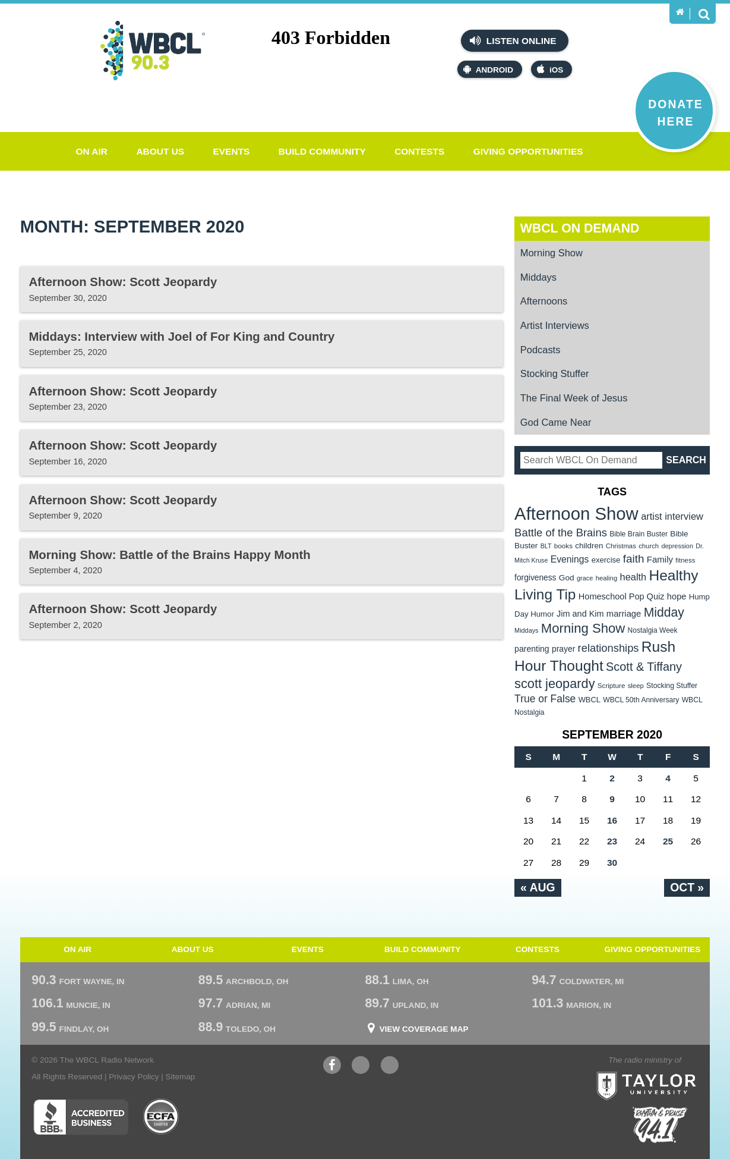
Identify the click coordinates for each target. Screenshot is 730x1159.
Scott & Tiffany (644, 666)
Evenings (570, 559)
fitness (685, 560)
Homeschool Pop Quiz (622, 596)
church (649, 545)
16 (612, 820)
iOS (550, 69)
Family (660, 559)
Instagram (390, 1066)
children (589, 545)
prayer (563, 649)
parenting (531, 649)
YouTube (360, 1066)
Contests (419, 151)
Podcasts (540, 349)
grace (585, 578)
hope (677, 596)
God (566, 577)
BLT (546, 545)
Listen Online (513, 40)
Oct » (687, 887)
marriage (623, 613)
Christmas (621, 545)
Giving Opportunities (528, 151)
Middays (538, 277)
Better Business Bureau (80, 1116)
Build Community (322, 151)
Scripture (611, 685)
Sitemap (180, 1076)
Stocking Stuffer (554, 373)
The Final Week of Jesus (574, 397)
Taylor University (668, 1071)
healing (607, 578)
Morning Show (551, 252)
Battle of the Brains (560, 532)
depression (677, 545)
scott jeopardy (554, 683)
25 (668, 841)
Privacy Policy (134, 1076)
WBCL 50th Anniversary (641, 700)
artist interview (672, 516)
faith (633, 558)
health (633, 576)
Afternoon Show (576, 513)
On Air (91, 151)
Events (231, 151)
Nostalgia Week (653, 630)
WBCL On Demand (580, 228)
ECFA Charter (161, 1116)
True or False (545, 699)
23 (612, 841)
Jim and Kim (580, 613)
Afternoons (544, 301)
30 (612, 863)
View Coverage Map (424, 1029)
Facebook (332, 1066)
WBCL (590, 699)
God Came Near (556, 422)
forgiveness (535, 577)
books (563, 545)
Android (488, 69)
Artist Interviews (554, 325)
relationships (608, 648)
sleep (636, 685)
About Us (160, 151)
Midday (664, 612)
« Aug (537, 887)
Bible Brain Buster (638, 534)
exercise (606, 559)
